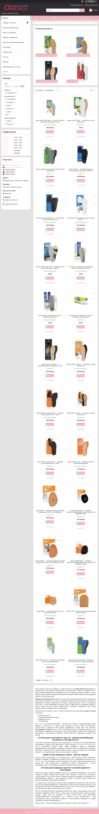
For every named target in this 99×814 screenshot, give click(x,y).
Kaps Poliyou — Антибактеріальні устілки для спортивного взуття (81, 169)
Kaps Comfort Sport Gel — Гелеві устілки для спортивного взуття (50, 267)
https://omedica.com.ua (12, 165)
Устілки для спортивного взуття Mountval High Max (50, 316)
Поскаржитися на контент (49, 812)
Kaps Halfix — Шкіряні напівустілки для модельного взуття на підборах (50, 511)
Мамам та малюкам (10, 37)
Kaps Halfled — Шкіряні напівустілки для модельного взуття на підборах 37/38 (50, 561)
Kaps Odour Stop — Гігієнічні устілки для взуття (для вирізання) (50, 660)
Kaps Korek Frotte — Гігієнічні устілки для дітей (80, 121)
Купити (50, 132)
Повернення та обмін (57, 22)
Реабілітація (7, 52)
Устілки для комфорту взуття (46, 81)
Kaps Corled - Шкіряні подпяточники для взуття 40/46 (80, 611)
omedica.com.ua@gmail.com (14, 167)
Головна (36, 18)
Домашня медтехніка (10, 28)
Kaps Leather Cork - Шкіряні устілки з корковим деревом (80, 462)
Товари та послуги (47, 18)
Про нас (61, 18)
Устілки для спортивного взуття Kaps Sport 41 (80, 218)
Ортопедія (6, 47)
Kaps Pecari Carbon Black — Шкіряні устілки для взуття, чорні (50, 462)
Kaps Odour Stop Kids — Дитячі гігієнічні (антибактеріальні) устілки (50, 121)
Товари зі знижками (82, 18)
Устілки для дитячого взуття (46, 55)
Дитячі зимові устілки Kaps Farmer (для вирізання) (50, 169)
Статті (69, 22)
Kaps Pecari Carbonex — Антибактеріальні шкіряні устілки (50, 364)
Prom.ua (58, 810)
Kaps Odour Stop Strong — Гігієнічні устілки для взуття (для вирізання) (80, 660)
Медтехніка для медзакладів (13, 42)
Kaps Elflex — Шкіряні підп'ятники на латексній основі (50, 611)
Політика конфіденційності (65, 812)
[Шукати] (82, 10)
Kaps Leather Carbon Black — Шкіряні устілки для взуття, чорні (50, 413)
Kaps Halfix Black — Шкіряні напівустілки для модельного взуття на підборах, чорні (81, 512)
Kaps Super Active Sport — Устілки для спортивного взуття (50, 218)
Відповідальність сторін (11, 67)
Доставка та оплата (40, 22)
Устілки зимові (72, 81)
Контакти (69, 18)
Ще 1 (7, 114)
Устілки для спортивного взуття (78, 55)
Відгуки (6, 62)
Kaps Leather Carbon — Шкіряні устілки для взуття (81, 364)
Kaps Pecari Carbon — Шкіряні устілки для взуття (81, 413)
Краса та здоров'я (9, 32)
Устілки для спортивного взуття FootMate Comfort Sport (81, 316)
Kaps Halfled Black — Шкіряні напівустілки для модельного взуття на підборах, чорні (81, 562)
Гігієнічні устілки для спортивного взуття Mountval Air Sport (80, 267)
